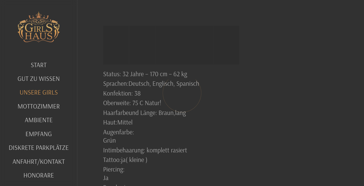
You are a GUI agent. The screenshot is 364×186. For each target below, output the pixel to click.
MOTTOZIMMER (39, 106)
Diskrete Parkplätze (39, 147)
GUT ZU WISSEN (39, 78)
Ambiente (39, 120)
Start (38, 65)
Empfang (39, 134)
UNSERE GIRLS (39, 92)
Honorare (38, 175)
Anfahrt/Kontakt (38, 161)
